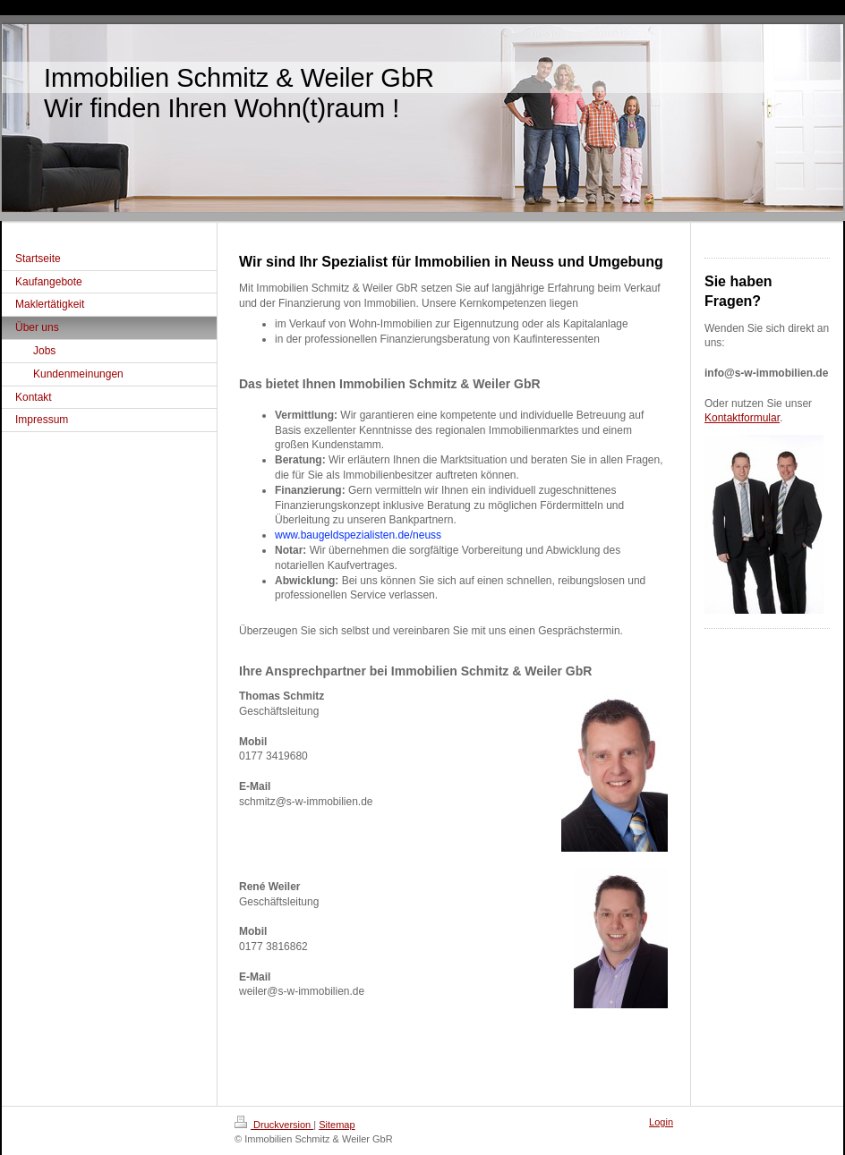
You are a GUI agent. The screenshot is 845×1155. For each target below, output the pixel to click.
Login (661, 1122)
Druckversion (274, 1124)
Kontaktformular (742, 418)
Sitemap (336, 1124)
